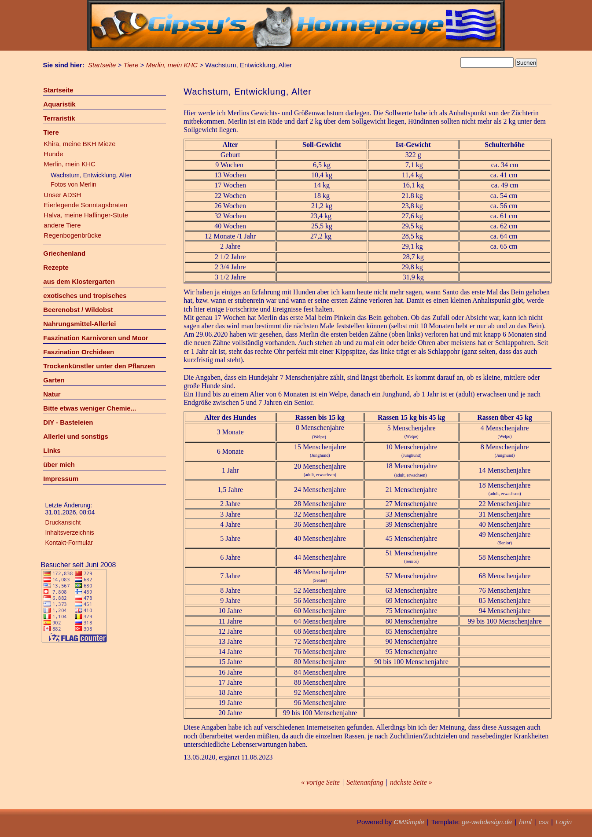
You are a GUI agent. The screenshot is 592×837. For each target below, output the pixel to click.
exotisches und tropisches (84, 295)
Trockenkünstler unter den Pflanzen (99, 366)
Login (563, 822)
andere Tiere (62, 225)
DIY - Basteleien (68, 422)
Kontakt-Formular (69, 542)
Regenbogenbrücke (72, 235)
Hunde (53, 154)
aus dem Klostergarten (79, 281)
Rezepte (56, 267)
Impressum (60, 478)
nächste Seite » (411, 782)
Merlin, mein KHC (172, 65)
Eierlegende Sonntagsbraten (85, 205)
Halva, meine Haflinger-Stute (86, 215)
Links (51, 450)
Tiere (131, 65)
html (525, 822)
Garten (53, 380)
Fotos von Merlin (73, 184)
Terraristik (59, 118)
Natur (51, 394)
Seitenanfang (364, 782)
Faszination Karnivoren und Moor (95, 337)
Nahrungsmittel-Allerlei (79, 323)
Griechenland (64, 253)
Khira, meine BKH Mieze (79, 143)
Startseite (102, 65)
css (544, 822)
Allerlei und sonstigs (75, 436)
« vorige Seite (320, 782)
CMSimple (408, 822)
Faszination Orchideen (78, 352)
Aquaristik (59, 104)
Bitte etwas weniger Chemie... (89, 408)
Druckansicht (63, 522)
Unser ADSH (62, 194)
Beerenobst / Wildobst (78, 309)
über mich (59, 464)
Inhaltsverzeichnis (69, 532)
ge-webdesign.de (487, 822)
